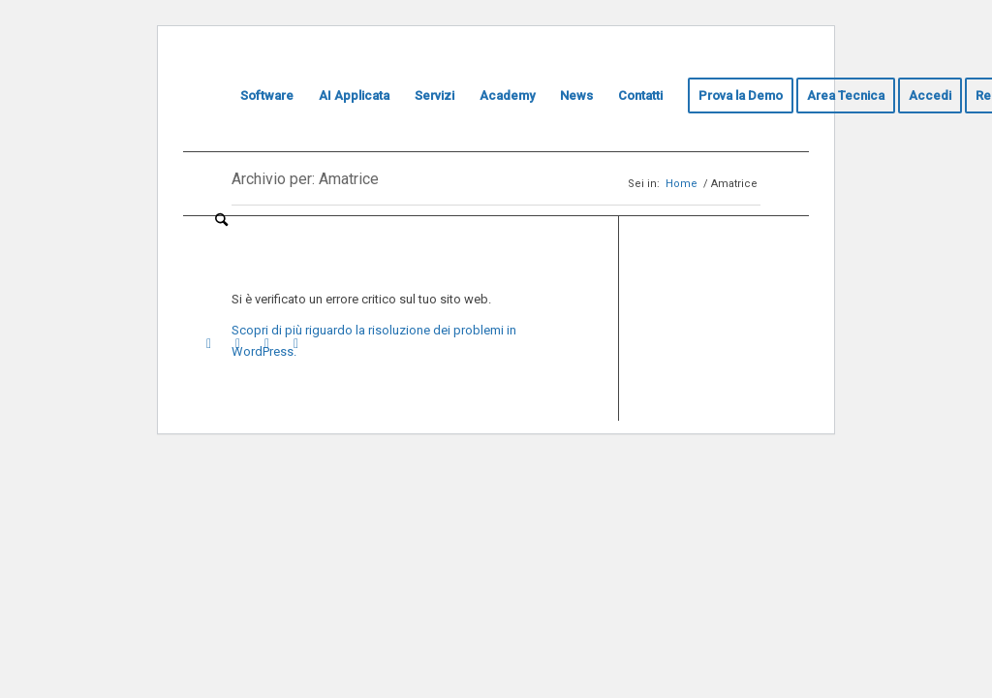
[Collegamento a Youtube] (208, 343)
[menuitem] (215, 96)
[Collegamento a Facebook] (295, 343)
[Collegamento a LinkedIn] (237, 343)
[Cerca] (221, 220)
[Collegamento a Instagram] (266, 343)
